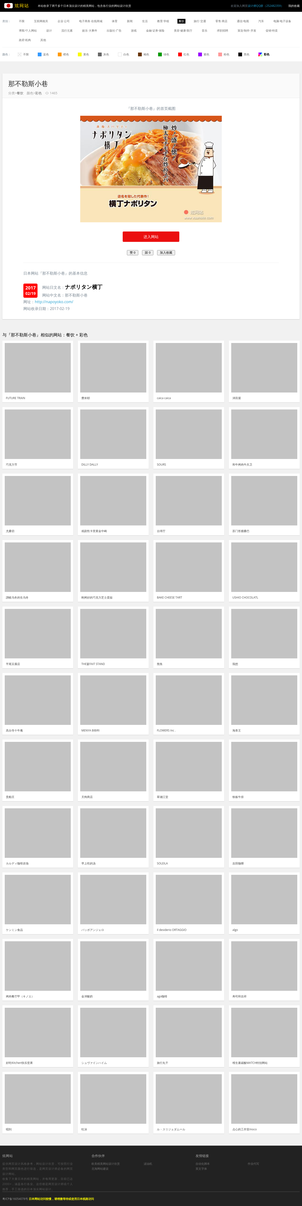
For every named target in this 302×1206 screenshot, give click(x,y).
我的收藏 (294, 6)
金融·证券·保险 (155, 31)
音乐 (204, 31)
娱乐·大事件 (89, 31)
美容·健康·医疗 (183, 31)
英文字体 (201, 1169)
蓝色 (43, 54)
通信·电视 (243, 21)
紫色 (203, 54)
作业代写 (253, 1164)
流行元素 (67, 31)
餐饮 (181, 21)
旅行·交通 (200, 21)
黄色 (83, 54)
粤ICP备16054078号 (15, 1199)
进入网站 (151, 236)
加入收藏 (166, 252)
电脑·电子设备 (282, 21)
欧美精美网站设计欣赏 (106, 1164)
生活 (145, 21)
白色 (123, 54)
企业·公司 (64, 21)
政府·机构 (25, 40)
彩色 (263, 54)
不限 (22, 21)
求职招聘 (222, 31)
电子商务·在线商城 (90, 21)
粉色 (223, 54)
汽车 (261, 21)
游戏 (134, 31)
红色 (183, 54)
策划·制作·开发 (247, 31)
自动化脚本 (203, 1164)
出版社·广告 (114, 31)
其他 (43, 40)
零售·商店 (221, 21)
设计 (49, 31)
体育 (114, 21)
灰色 (103, 54)
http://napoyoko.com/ (54, 301)
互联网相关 (41, 21)
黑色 (243, 54)
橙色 (63, 54)
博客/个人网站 (28, 31)
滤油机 (148, 1164)
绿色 (163, 54)
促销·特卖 (272, 31)
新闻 (130, 21)
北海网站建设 (100, 1169)
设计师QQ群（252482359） (266, 6)
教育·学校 (163, 21)
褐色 (143, 54)
